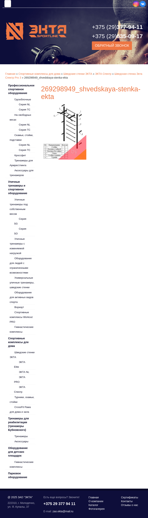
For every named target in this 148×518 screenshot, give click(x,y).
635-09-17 (117, 36)
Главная (10, 73)
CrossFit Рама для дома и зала (20, 409)
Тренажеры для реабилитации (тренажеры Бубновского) (18, 424)
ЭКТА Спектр (103, 73)
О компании (96, 501)
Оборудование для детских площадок (18, 451)
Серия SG (20, 221)
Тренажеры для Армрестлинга (21, 163)
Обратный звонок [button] (112, 45)
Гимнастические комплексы (22, 329)
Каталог (93, 505)
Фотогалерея (97, 508)
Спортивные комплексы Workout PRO (21, 317)
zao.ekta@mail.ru (63, 511)
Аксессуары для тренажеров (21, 173)
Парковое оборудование (17, 475)
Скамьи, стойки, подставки (21, 137)
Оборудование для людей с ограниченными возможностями (21, 265)
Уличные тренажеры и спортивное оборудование (17, 187)
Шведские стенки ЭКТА (77, 73)
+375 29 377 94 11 (59, 504)
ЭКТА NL (24, 372)
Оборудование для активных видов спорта (21, 297)
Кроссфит (20, 155)
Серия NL (24, 104)
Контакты (127, 501)
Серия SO (20, 231)
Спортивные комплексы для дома (39, 73)
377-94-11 (117, 27)
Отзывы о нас (129, 505)
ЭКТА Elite (19, 364)
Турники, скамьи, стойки (22, 399)
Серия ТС (24, 109)
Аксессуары (21, 441)
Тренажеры (21, 436)
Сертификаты (129, 497)
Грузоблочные (23, 99)
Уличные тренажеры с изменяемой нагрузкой (17, 246)
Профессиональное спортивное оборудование (21, 89)
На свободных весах (20, 117)
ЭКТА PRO (19, 379)
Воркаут (19, 307)
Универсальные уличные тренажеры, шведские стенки (22, 282)
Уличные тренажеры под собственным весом (19, 206)
